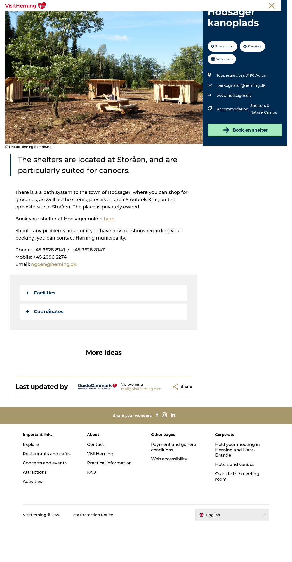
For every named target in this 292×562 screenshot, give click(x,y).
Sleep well (120, 22)
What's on (76, 16)
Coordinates (45, 341)
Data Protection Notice (92, 551)
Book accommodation (159, 22)
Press (283, 5)
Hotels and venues (234, 501)
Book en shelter (244, 159)
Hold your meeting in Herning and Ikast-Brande (237, 487)
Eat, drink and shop (113, 16)
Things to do (183, 16)
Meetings (241, 5)
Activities (33, 518)
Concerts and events (45, 500)
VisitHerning (100, 490)
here (109, 248)
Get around (215, 16)
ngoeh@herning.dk (54, 294)
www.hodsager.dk (233, 125)
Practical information (109, 500)
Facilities (41, 322)
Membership (263, 5)
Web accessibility (169, 496)
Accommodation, (233, 138)
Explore (32, 481)
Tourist (224, 5)
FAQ (91, 509)
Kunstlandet (152, 16)
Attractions (35, 509)
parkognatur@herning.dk (241, 115)
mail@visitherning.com (128, 422)
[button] (156, 419)
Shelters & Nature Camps (263, 138)
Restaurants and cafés (47, 490)
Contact (96, 481)
